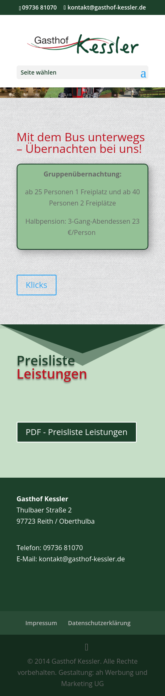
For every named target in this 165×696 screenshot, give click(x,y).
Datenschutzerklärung (99, 623)
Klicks (36, 284)
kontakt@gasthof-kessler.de (82, 558)
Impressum (41, 623)
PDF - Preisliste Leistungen (77, 431)
